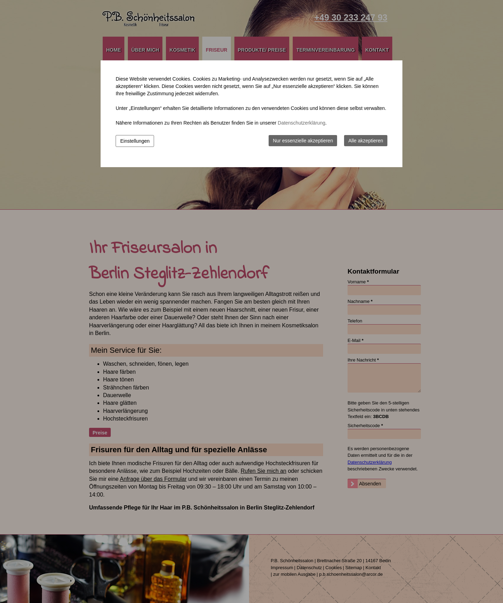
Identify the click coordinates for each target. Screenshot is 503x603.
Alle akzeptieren (365, 140)
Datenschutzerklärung (301, 123)
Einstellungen (135, 141)
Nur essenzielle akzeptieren (303, 140)
